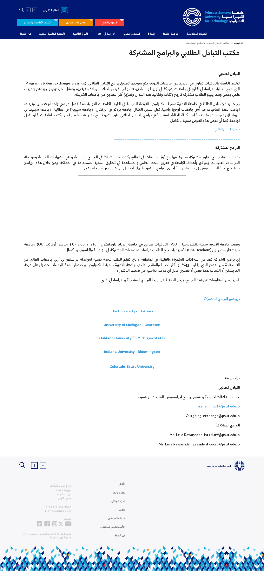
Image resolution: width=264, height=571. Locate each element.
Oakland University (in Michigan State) (132, 338)
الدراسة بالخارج (118, 504)
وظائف (121, 512)
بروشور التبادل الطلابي (227, 129)
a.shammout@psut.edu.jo (219, 406)
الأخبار (122, 486)
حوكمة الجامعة (170, 34)
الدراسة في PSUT (105, 34)
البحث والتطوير (131, 34)
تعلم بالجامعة (118, 495)
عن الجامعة (25, 34)
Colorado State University (132, 367)
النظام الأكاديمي (56, 10)
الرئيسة (238, 43)
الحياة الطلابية (80, 34)
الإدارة (151, 34)
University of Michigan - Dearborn (132, 325)
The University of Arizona (132, 311)
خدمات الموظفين (116, 521)
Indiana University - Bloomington (132, 352)
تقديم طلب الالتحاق (76, 23)
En (34, 10)
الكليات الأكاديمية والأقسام (37, 23)
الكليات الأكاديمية (196, 34)
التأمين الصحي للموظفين (112, 529)
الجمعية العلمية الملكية (52, 34)
